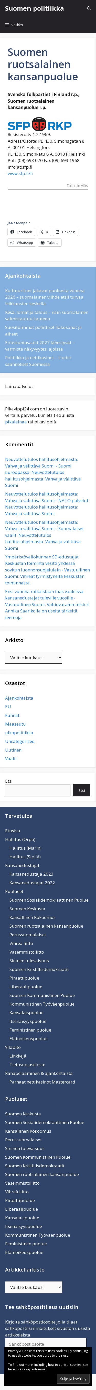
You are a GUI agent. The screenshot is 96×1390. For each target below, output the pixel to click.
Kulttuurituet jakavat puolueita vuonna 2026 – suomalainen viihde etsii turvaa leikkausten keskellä (45, 297)
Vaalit (11, 758)
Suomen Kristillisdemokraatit (39, 969)
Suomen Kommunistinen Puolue (42, 995)
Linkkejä (17, 1056)
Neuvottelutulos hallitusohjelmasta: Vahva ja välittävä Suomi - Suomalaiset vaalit (44, 528)
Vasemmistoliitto (26, 952)
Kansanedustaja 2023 (31, 874)
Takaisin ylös (77, 186)
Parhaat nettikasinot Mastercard (42, 1082)
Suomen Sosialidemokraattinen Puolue (49, 900)
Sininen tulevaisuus (29, 961)
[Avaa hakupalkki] (89, 8)
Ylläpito (13, 1047)
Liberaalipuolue (25, 987)
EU (8, 707)
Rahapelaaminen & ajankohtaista (39, 1073)
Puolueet (14, 891)
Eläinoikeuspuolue (28, 1038)
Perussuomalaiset (27, 935)
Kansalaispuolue (26, 1012)
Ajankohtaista (19, 698)
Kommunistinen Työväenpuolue (41, 1004)
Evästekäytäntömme (31, 1369)
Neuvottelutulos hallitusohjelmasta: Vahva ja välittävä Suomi (43, 478)
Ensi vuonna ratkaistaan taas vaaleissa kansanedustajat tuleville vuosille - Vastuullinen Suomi (44, 598)
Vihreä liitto (21, 943)
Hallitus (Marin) (25, 848)
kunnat (12, 715)
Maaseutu (15, 724)
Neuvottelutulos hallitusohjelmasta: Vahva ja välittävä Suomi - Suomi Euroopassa (41, 465)
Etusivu (12, 831)
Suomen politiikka (34, 8)
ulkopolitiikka (19, 733)
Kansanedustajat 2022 (32, 883)
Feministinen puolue (30, 1030)
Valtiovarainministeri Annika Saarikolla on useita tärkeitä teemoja (47, 611)
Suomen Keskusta (27, 909)
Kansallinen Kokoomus (32, 917)
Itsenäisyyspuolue (27, 1021)
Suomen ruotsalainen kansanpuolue (46, 926)
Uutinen (13, 750)
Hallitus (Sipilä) (25, 857)
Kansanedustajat (22, 865)
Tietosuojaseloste (27, 1064)
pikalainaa (16, 422)
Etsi (9, 781)
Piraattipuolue (24, 978)
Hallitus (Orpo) (20, 839)
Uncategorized (20, 741)
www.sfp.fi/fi (20, 173)
